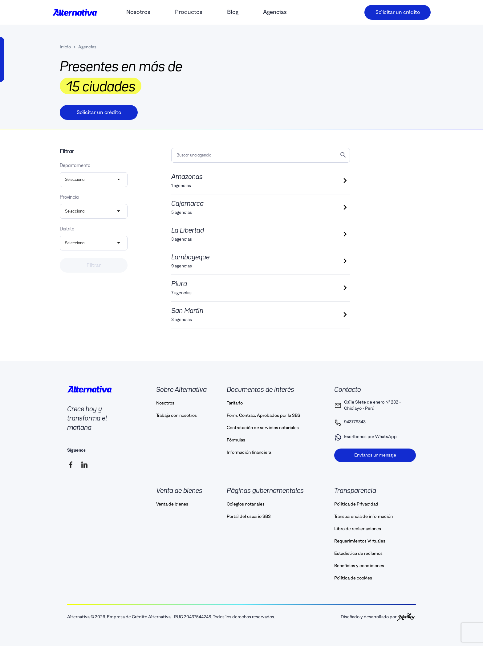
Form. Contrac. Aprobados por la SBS (263, 415)
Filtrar (94, 265)
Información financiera (249, 452)
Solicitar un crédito (397, 12)
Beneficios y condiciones (359, 565)
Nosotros (138, 12)
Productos (188, 12)
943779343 (350, 422)
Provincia (69, 197)
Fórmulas (236, 440)
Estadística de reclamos (358, 553)
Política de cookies (353, 578)
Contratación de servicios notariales (263, 427)
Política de (356, 504)
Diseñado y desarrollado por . (378, 616)
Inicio (65, 47)
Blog (232, 12)
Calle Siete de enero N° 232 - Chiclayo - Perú (367, 405)
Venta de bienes (172, 504)
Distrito (67, 229)
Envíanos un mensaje (375, 455)
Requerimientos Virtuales (359, 541)
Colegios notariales (246, 504)
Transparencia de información (363, 516)
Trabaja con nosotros (176, 415)
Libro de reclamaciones (357, 528)
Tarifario (235, 403)
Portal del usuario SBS (249, 516)
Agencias (275, 12)
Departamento (75, 166)
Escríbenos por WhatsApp (365, 437)
